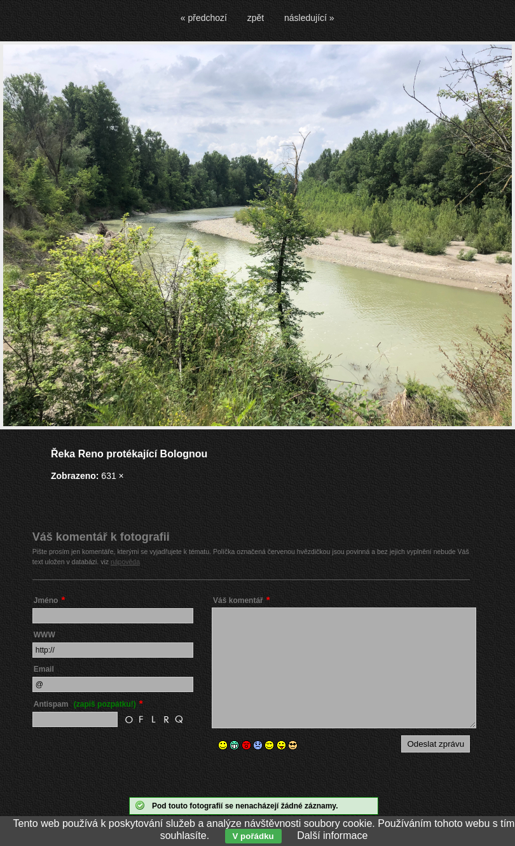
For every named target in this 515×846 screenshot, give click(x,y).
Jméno (46, 600)
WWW (44, 634)
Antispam (85, 704)
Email (44, 669)
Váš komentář (238, 600)
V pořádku (253, 836)
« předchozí (204, 18)
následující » (309, 18)
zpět (255, 18)
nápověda (125, 561)
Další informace (332, 835)
